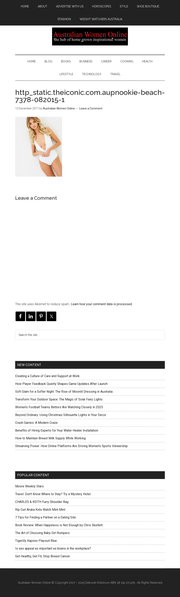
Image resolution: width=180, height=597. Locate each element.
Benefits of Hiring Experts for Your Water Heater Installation (56, 430)
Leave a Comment (90, 108)
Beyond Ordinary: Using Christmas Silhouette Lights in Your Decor (60, 415)
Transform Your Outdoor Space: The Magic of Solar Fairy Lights (59, 399)
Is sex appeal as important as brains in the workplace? (53, 548)
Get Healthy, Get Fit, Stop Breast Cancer (42, 556)
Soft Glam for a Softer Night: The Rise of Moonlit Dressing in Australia (64, 391)
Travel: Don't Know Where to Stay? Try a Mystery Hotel (53, 494)
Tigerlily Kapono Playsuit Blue (36, 541)
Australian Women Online (90, 36)
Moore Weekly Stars (29, 486)
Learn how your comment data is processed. (102, 304)
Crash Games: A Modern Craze (36, 423)
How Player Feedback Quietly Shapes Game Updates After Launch (61, 384)
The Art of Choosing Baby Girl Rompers (42, 533)
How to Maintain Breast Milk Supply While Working (50, 438)
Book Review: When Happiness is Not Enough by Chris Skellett (59, 525)
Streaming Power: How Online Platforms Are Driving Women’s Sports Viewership (71, 446)
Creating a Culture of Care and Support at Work (47, 376)
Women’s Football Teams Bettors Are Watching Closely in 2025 (59, 407)
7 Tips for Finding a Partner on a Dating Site (45, 517)
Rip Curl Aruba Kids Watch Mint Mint (40, 509)
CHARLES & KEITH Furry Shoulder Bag (41, 502)
